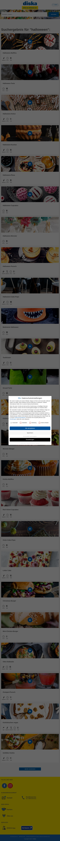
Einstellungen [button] (30, 439)
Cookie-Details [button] (23, 443)
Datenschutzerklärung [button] (31, 443)
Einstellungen (13, 419)
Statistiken (23, 422)
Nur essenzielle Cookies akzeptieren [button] (30, 436)
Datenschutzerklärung (20, 417)
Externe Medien (44, 422)
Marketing (32, 422)
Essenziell (14, 422)
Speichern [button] (30, 433)
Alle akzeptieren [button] (30, 428)
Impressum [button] (38, 443)
